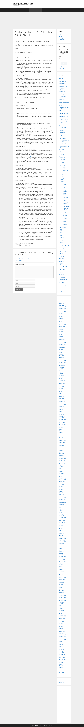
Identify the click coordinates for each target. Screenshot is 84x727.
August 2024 (61, 329)
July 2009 (61, 623)
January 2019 (61, 437)
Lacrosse (62, 229)
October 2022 (62, 364)
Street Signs (61, 38)
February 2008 (62, 651)
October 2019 (62, 422)
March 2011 (61, 590)
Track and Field (63, 255)
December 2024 (62, 323)
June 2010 (61, 605)
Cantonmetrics (59, 10)
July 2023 (61, 349)
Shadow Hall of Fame (66, 210)
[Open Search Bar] (69, 10)
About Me (61, 80)
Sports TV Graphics (64, 247)
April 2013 (61, 550)
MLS (62, 240)
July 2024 (61, 331)
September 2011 (62, 581)
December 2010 (62, 595)
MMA (61, 232)
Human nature (63, 127)
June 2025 (61, 315)
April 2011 (61, 589)
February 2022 (62, 377)
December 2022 (62, 360)
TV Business (61, 263)
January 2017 (61, 476)
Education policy (63, 136)
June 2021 (61, 390)
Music (60, 110)
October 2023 (62, 346)
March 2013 (61, 551)
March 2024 (61, 337)
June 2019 (61, 429)
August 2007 (61, 661)
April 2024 (61, 336)
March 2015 (61, 512)
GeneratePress (49, 725)
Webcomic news (63, 279)
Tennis (61, 253)
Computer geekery (63, 86)
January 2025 (61, 321)
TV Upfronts (62, 269)
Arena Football (63, 157)
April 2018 (61, 452)
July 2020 (61, 408)
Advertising (62, 276)
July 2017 (61, 466)
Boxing (61, 179)
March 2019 (61, 434)
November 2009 (62, 616)
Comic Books (61, 84)
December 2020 (62, 399)
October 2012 (62, 559)
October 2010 (62, 599)
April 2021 (61, 393)
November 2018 (62, 440)
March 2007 (61, 669)
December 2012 (62, 556)
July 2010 (61, 603)
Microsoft (62, 88)
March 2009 (61, 629)
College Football (65, 182)
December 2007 (62, 654)
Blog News (62, 277)
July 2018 (61, 447)
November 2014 (62, 519)
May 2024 (61, 334)
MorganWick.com (23, 3)
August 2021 (61, 386)
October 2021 (62, 383)
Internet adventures (63, 94)
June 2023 (61, 350)
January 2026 (61, 305)
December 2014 (62, 517)
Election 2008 (63, 138)
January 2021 (61, 398)
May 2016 (61, 489)
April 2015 (61, 510)
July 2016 (61, 486)
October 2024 (62, 326)
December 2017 (62, 458)
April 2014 (61, 530)
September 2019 (62, 424)
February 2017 (62, 475)
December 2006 (62, 674)
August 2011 (61, 582)
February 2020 (62, 416)
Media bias (61, 101)
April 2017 (61, 471)
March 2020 (61, 414)
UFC (62, 234)
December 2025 (62, 306)
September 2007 (62, 659)
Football (62, 181)
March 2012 (61, 571)
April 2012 (61, 569)
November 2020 (62, 401)
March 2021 (61, 395)
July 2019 (61, 427)
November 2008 (62, 636)
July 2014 (61, 525)
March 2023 (61, 355)
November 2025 (62, 308)
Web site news (62, 274)
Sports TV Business (64, 243)
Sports (20, 10)
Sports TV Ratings (65, 245)
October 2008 (62, 638)
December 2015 (62, 497)
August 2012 (61, 563)
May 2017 (61, 470)
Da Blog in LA (62, 89)
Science (60, 152)
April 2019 (61, 432)
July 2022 (61, 368)
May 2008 (61, 646)
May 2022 (61, 372)
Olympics (62, 237)
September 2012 (62, 561)
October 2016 (62, 481)
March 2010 (61, 610)
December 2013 (62, 537)
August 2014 (61, 523)
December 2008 (62, 634)
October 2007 (62, 657)
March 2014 (61, 532)
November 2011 (62, 577)
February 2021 (62, 396)
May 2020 (61, 411)
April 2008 (61, 647)
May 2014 (61, 528)
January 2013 (61, 554)
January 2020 (61, 417)
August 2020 (61, 406)
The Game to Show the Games (48, 10)
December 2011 (62, 576)
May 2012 (61, 567)
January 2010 (61, 613)
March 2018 (61, 453)
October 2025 (62, 310)
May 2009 (61, 626)
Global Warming (62, 91)
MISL (61, 230)
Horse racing (63, 227)
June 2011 (61, 585)
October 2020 (62, 403)
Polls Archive (61, 68)
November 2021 (62, 381)
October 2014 (62, 520)
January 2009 (61, 633)
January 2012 (61, 574)
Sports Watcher (63, 251)
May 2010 (61, 607)
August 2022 (61, 367)
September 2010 (62, 600)
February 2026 (62, 303)
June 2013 (61, 546)
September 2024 (62, 328)
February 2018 (62, 455)
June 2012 (61, 566)
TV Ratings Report (64, 264)
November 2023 (62, 344)
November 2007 (62, 656)
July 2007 (61, 662)
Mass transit (61, 99)
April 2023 (61, 354)
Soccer (61, 239)
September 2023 (62, 347)
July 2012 (61, 564)
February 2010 (62, 612)
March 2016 (61, 492)
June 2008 (61, 644)
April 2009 (61, 628)
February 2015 (62, 514)
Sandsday (64, 280)
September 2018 (62, 443)
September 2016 (62, 483)
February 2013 (62, 553)
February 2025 (62, 319)
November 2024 (62, 324)
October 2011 (62, 579)
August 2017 (61, 465)
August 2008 (61, 641)
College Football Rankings (65, 190)
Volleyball (62, 256)
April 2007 (61, 667)
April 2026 (61, 302)
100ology (61, 78)
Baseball (62, 164)
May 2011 (61, 587)
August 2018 (61, 445)
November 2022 (62, 362)
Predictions (61, 149)
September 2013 (62, 541)
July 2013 (61, 545)
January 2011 (61, 594)
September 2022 (62, 365)
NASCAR (63, 162)
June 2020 (61, 409)
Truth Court (61, 261)
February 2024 (62, 339)
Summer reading (62, 259)
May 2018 (61, 450)
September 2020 (62, 404)
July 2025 (61, 313)
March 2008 (61, 649)
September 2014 (62, 522)
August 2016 (61, 484)
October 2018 (62, 442)
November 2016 (62, 479)
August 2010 (61, 602)
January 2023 (61, 359)
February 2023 (62, 357)
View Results (64, 66)
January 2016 (61, 496)
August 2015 (61, 504)
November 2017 (62, 460)
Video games (61, 271)
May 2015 (61, 509)
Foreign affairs (63, 143)
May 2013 (61, 548)
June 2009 (61, 625)
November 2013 (62, 538)
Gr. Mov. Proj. (61, 34)
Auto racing (62, 159)
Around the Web (62, 81)
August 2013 (61, 543)
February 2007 (62, 670)
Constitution (63, 132)
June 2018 (61, 448)
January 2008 (61, 652)
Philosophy (61, 125)
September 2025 (62, 311)
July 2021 (61, 388)
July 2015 (61, 505)
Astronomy (62, 154)
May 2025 (61, 316)
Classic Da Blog (18, 243)
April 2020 (61, 412)
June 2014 (61, 527)
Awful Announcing (27, 156)
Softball (61, 242)
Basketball (62, 165)
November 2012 (62, 558)
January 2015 (61, 515)
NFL (22, 243)
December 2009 (62, 615)
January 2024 (61, 341)
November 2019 (62, 421)
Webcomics (26, 10)
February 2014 (62, 533)
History (60, 93)
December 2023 (62, 342)
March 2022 (61, 375)
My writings (61, 124)
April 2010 (61, 608)
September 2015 (62, 502)
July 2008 (61, 643)
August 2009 (61, 621)
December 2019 (62, 419)
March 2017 (61, 473)
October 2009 (62, 618)
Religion (60, 151)
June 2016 (61, 488)
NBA (62, 174)
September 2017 (62, 463)
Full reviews (62, 284)
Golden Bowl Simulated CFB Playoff (66, 199)
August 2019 (61, 426)
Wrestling (61, 291)
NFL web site (29, 55)
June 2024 (61, 333)
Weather (61, 272)
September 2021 (62, 385)
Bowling (62, 178)
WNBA (63, 176)
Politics (60, 129)
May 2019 (61, 430)
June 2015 (61, 507)
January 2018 (61, 457)
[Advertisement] (42, 19)
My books (61, 111)
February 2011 (62, 592)
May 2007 (61, 665)
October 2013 (62, 540)
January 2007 (61, 672)
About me (15, 10)
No (60, 58)
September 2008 (62, 639)
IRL (62, 160)
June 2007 (61, 664)
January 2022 (61, 378)
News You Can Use (64, 119)
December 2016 (62, 478)
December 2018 (62, 439)
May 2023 (61, 352)
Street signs (61, 258)
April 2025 (61, 318)
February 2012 (62, 572)
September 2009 (62, 620)
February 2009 (62, 631)
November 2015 (62, 499)
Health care (62, 144)
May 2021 (61, 391)
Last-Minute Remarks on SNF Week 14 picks (24, 245)
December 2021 (62, 380)
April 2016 (61, 491)
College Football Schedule (65, 195)
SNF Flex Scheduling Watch (35, 10)
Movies (60, 105)
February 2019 (62, 435)
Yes (60, 56)
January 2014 (61, 535)
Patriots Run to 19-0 (19, 244)
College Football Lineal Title (66, 186)
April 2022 (61, 373)
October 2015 (62, 501)
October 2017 (62, 461)
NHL (61, 235)
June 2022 (61, 370)
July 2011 (61, 584)
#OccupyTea (62, 130)
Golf (61, 226)
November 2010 (62, 597)
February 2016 (62, 494)
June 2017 (61, 468)
